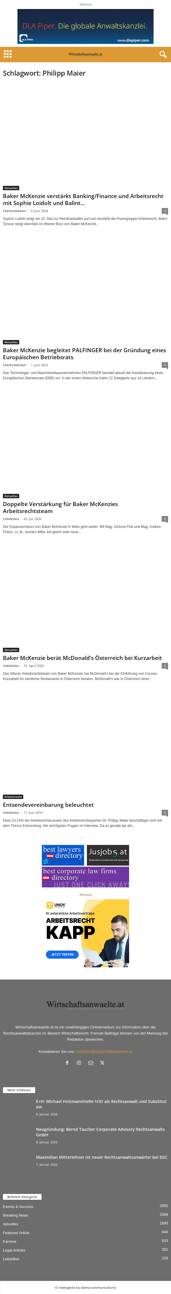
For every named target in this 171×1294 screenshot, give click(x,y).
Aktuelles (11, 188)
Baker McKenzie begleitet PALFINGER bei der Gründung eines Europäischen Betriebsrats (84, 353)
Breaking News (15, 1215)
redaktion (11, 519)
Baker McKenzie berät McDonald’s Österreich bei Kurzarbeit (82, 658)
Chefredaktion (14, 211)
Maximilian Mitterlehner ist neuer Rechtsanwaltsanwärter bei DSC (102, 1157)
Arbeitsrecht (13, 797)
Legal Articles (14, 1250)
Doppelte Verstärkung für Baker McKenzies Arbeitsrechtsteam (60, 507)
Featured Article (16, 1233)
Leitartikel (11, 1259)
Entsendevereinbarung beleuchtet (48, 805)
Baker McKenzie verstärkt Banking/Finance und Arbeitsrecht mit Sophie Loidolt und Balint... (83, 199)
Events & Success (18, 1206)
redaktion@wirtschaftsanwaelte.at (104, 1051)
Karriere (9, 1241)
